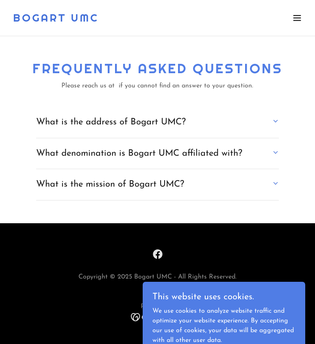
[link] (56, 20)
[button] (297, 18)
